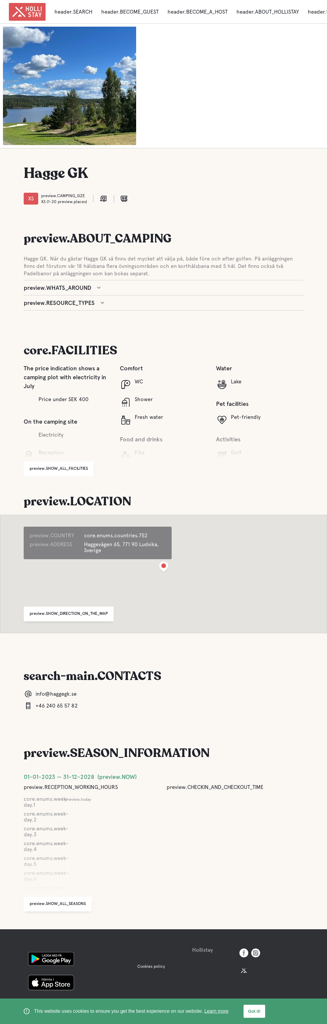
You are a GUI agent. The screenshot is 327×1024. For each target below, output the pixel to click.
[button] (164, 567)
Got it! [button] (254, 1011)
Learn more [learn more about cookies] (216, 1011)
